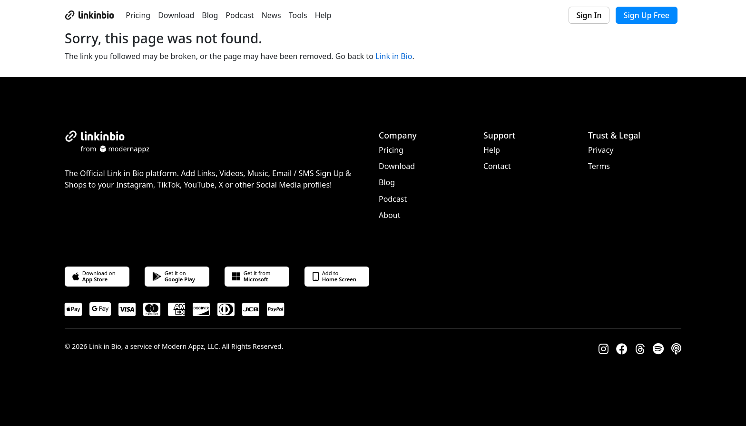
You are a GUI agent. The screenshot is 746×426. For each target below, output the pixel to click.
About (389, 215)
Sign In (589, 15)
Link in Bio (393, 56)
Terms (599, 166)
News (271, 15)
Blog (210, 15)
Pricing (138, 15)
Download (176, 15)
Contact (497, 166)
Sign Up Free (646, 15)
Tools (298, 15)
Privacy (600, 150)
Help (323, 15)
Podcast (240, 15)
